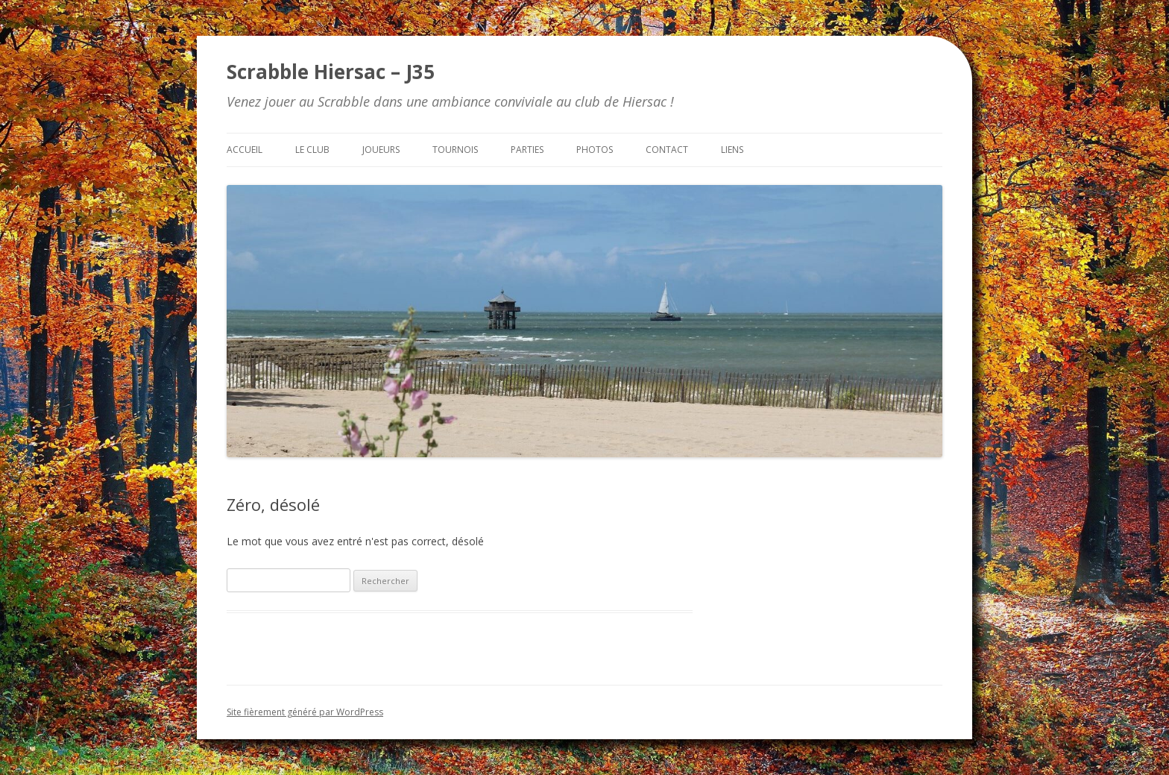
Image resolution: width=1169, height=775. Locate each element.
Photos (594, 149)
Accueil (244, 149)
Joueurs (381, 149)
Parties (527, 149)
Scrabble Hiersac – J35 (331, 71)
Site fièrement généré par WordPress (305, 712)
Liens (732, 149)
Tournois (455, 149)
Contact (667, 149)
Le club (312, 149)
